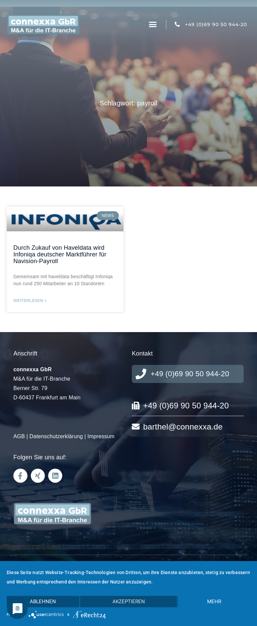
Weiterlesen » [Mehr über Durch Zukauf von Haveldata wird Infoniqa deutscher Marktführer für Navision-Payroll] (30, 300)
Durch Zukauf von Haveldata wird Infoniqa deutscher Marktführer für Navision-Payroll (59, 254)
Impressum (100, 436)
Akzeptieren (128, 602)
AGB (19, 436)
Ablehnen (43, 602)
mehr (214, 602)
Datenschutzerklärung (56, 436)
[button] (153, 24)
